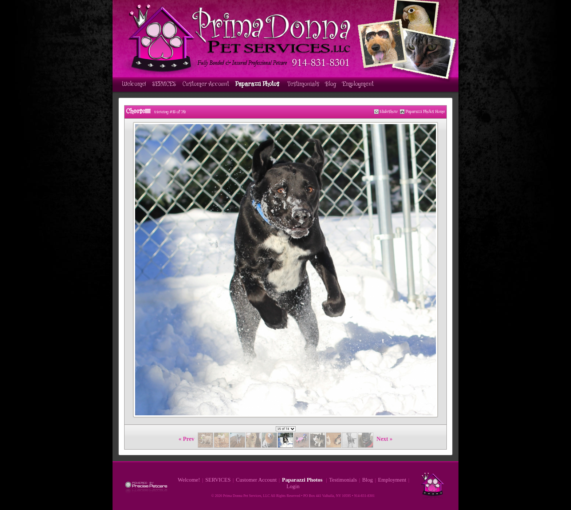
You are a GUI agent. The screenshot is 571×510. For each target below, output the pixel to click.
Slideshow (389, 111)
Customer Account (205, 84)
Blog (331, 84)
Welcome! (134, 84)
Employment (358, 84)
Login (293, 486)
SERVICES (164, 84)
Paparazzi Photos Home (425, 111)
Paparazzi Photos (258, 84)
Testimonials (303, 84)
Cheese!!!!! (138, 111)
